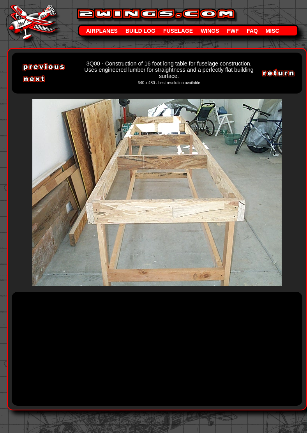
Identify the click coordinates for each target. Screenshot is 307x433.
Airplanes (102, 31)
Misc (272, 31)
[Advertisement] (159, 348)
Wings (210, 31)
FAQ (252, 31)
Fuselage (178, 31)
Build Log (140, 31)
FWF (233, 31)
